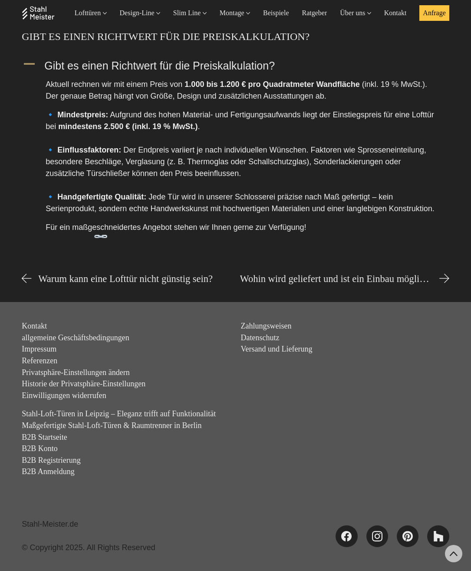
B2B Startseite (44, 437)
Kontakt (34, 326)
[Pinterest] (407, 536)
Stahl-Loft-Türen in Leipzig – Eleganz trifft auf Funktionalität (119, 413)
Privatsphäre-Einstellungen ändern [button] (75, 372)
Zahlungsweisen (266, 326)
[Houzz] (438, 536)
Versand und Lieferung (277, 349)
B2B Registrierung (51, 460)
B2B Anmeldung (48, 471)
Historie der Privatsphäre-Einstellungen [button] (83, 383)
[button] (235, 65)
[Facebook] (346, 536)
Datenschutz (260, 337)
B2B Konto (40, 448)
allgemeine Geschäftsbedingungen (75, 337)
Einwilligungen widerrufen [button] (64, 395)
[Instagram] (377, 536)
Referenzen (39, 360)
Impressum (39, 349)
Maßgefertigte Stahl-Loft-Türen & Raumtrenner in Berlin (111, 425)
